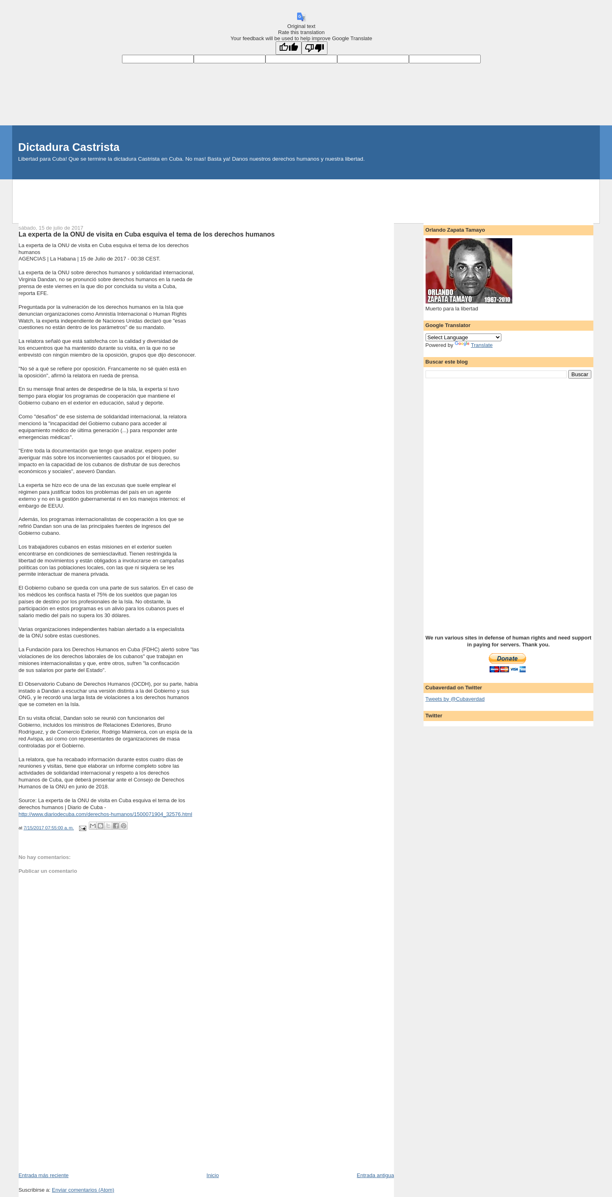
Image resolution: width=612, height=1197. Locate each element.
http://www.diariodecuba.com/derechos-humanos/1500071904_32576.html (106, 814)
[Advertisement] (306, 197)
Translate (474, 345)
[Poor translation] (314, 48)
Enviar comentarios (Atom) (83, 1190)
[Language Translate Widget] (463, 337)
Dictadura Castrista (69, 147)
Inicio (213, 1175)
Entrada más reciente (44, 1175)
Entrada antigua (375, 1175)
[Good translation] (289, 48)
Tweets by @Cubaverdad (455, 699)
